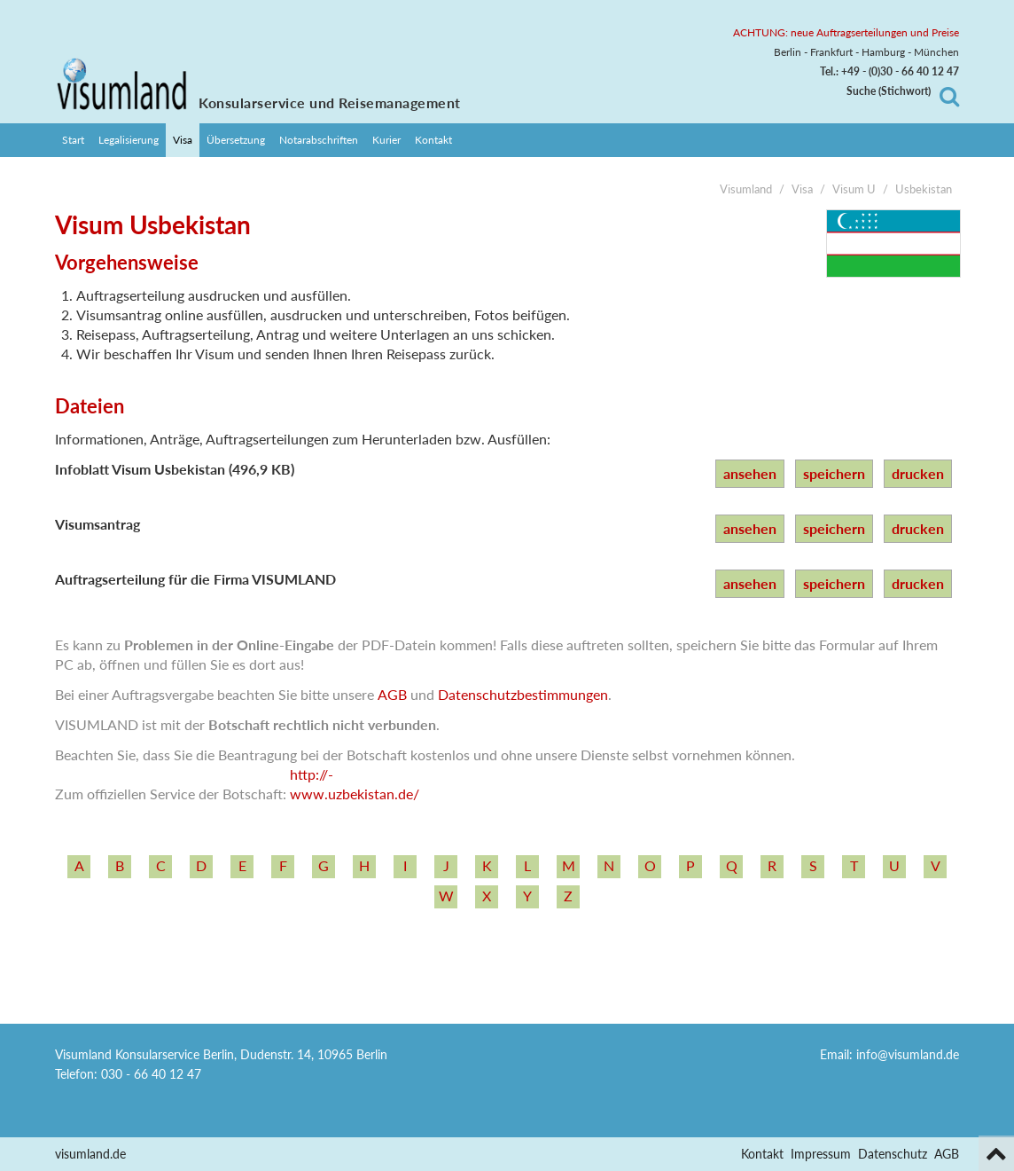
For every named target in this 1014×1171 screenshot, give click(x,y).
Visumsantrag (97, 523)
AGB (392, 694)
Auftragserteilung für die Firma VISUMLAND (195, 578)
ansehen (749, 473)
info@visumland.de (907, 1054)
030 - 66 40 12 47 (151, 1073)
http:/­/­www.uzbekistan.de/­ (354, 784)
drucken (918, 473)
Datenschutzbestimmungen (523, 694)
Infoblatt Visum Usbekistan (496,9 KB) (174, 468)
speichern (834, 473)
